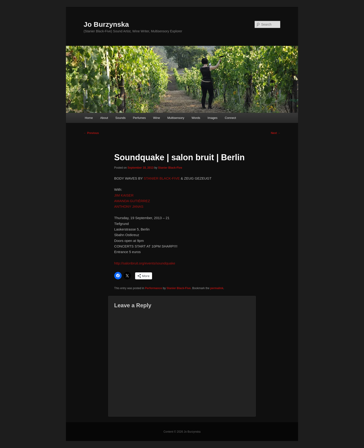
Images (213, 118)
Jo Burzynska (106, 24)
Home (89, 118)
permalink (216, 288)
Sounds (120, 118)
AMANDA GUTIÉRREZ (132, 201)
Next (275, 133)
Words (196, 118)
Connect (230, 118)
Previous (91, 133)
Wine (156, 118)
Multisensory (175, 118)
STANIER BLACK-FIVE (162, 178)
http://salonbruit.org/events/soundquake (144, 263)
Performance (153, 288)
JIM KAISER (123, 195)
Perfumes (139, 118)
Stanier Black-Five (170, 167)
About (104, 118)
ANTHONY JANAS (128, 206)
